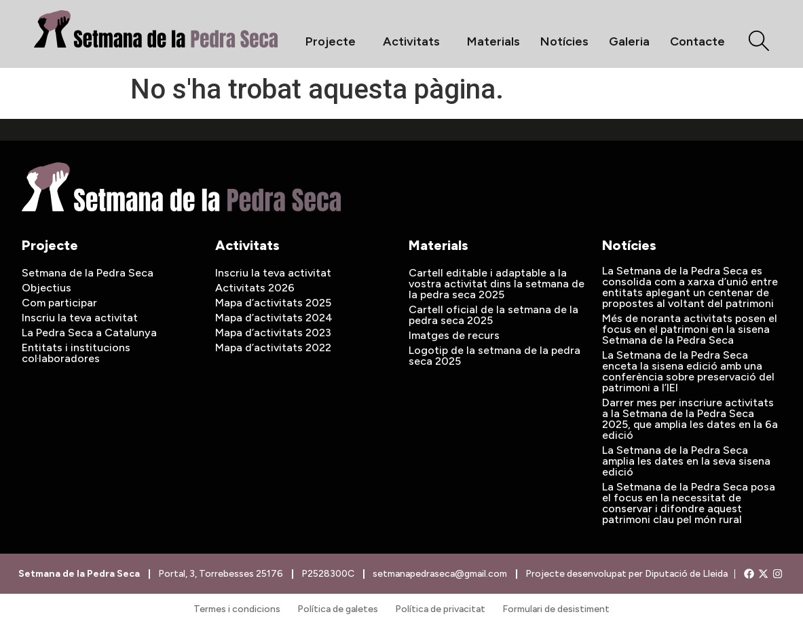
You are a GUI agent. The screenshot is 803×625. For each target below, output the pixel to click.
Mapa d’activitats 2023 (273, 332)
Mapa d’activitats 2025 (273, 302)
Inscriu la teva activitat (80, 317)
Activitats (415, 41)
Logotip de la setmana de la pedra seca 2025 (494, 356)
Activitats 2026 (255, 287)
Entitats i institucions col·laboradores (76, 353)
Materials (493, 41)
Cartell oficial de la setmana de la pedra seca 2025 (493, 315)
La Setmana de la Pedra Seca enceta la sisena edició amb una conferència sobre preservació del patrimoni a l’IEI (688, 371)
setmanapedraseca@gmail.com (440, 574)
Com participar (59, 302)
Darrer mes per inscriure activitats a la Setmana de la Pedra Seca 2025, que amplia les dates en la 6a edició (690, 419)
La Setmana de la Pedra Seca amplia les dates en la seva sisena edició (686, 461)
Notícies (564, 41)
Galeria (629, 41)
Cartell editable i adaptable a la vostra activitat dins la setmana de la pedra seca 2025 (496, 283)
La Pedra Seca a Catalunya (89, 332)
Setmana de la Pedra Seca (87, 272)
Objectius (46, 287)
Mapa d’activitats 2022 (273, 347)
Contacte (697, 41)
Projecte (333, 41)
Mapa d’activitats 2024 (274, 317)
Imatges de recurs (454, 335)
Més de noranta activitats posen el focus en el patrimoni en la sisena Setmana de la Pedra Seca (689, 329)
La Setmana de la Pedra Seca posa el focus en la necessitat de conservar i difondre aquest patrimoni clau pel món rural (688, 503)
